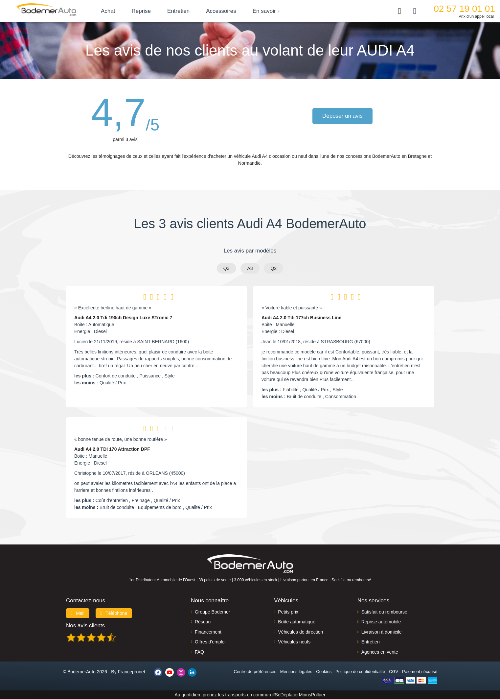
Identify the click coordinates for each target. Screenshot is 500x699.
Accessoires (221, 11)
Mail (77, 613)
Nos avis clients (85, 625)
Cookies (323, 671)
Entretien (178, 11)
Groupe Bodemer (212, 612)
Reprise (141, 11)
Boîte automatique (296, 621)
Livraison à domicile (381, 632)
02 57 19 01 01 (464, 9)
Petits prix (288, 612)
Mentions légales (296, 671)
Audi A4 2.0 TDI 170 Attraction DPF (112, 449)
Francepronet (131, 671)
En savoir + (267, 11)
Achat (108, 11)
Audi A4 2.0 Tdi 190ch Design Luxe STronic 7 (123, 317)
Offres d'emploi (210, 641)
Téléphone (114, 613)
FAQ (199, 652)
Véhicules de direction (300, 632)
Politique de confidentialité (360, 671)
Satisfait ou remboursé (384, 612)
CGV (393, 671)
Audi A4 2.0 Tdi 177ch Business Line (301, 317)
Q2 (273, 268)
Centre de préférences (255, 671)
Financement (208, 632)
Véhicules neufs (294, 641)
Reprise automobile (381, 621)
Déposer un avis (342, 116)
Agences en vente (379, 652)
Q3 (226, 268)
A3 (250, 268)
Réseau (203, 621)
